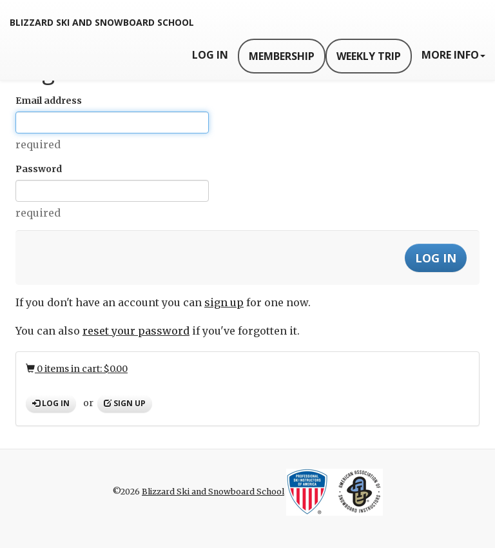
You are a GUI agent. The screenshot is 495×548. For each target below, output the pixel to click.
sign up (224, 302)
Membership (282, 56)
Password (38, 169)
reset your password (135, 330)
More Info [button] (453, 55)
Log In (210, 55)
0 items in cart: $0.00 (77, 369)
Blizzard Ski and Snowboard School (102, 22)
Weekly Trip (368, 56)
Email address (48, 100)
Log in (51, 403)
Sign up (125, 403)
